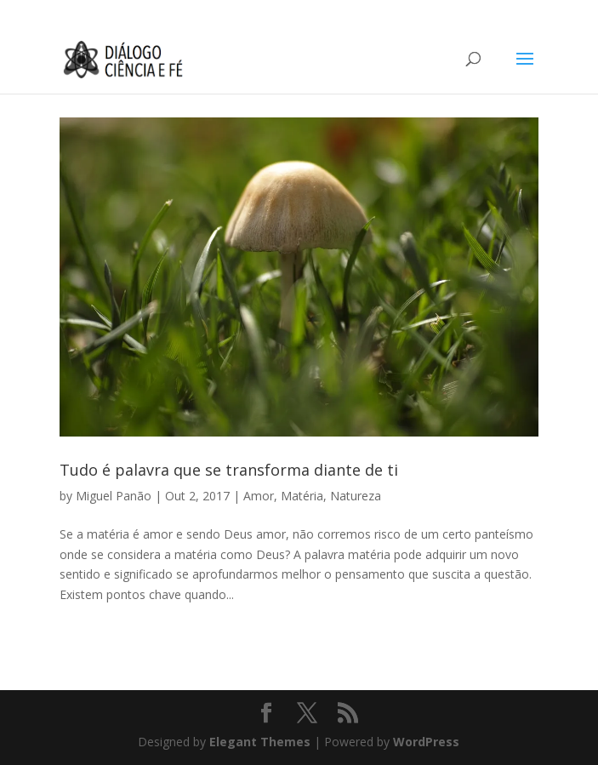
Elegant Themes (259, 742)
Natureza (355, 496)
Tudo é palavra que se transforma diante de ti (229, 470)
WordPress (426, 742)
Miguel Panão (113, 496)
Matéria (302, 496)
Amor (258, 496)
